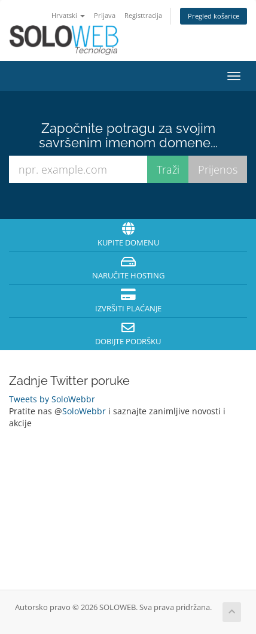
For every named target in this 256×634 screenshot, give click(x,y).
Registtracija (143, 15)
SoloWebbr (84, 411)
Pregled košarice (213, 15)
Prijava (104, 15)
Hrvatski (68, 15)
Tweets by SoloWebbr (52, 399)
